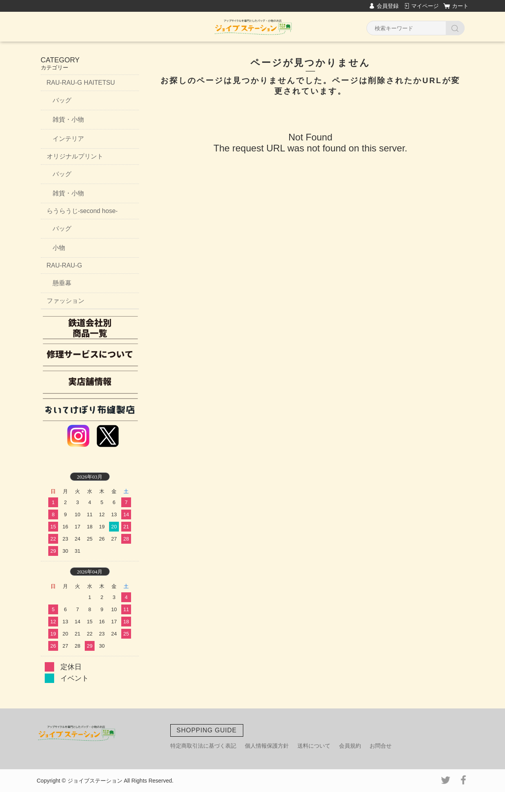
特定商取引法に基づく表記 (203, 746)
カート (460, 6)
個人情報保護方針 (267, 746)
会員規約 (350, 746)
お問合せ (381, 746)
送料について (313, 746)
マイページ (425, 6)
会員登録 (388, 6)
